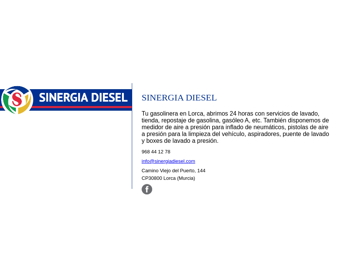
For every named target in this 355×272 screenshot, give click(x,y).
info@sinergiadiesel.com (168, 161)
